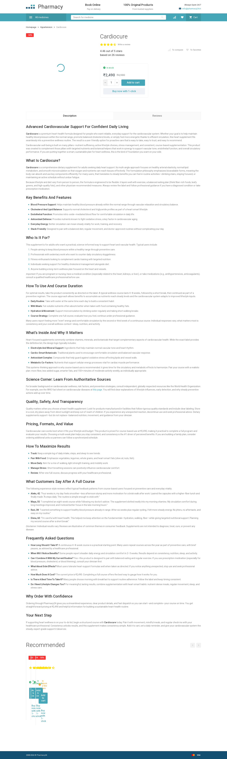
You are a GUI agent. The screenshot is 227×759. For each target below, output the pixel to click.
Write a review (124, 44)
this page (97, 389)
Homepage (31, 27)
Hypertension (46, 27)
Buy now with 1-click (124, 91)
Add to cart (133, 82)
